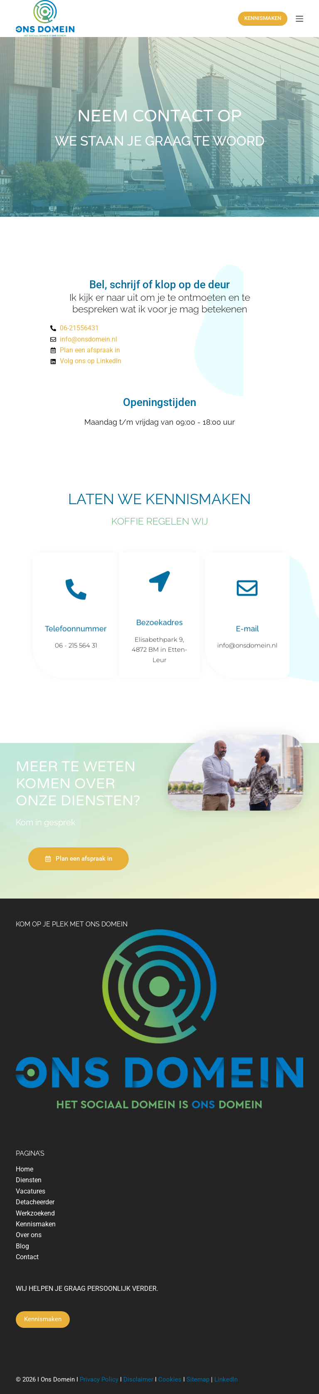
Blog (22, 1246)
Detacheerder (35, 1202)
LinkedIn (226, 1379)
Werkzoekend (35, 1213)
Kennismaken (36, 1224)
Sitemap (198, 1379)
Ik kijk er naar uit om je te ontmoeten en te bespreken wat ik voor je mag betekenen (159, 303)
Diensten (29, 1180)
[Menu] (299, 18)
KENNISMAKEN (262, 18)
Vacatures (30, 1191)
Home (24, 1169)
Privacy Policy (99, 1379)
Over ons (29, 1235)
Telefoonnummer (76, 630)
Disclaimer (138, 1379)
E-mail (247, 630)
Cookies (170, 1379)
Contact (27, 1257)
